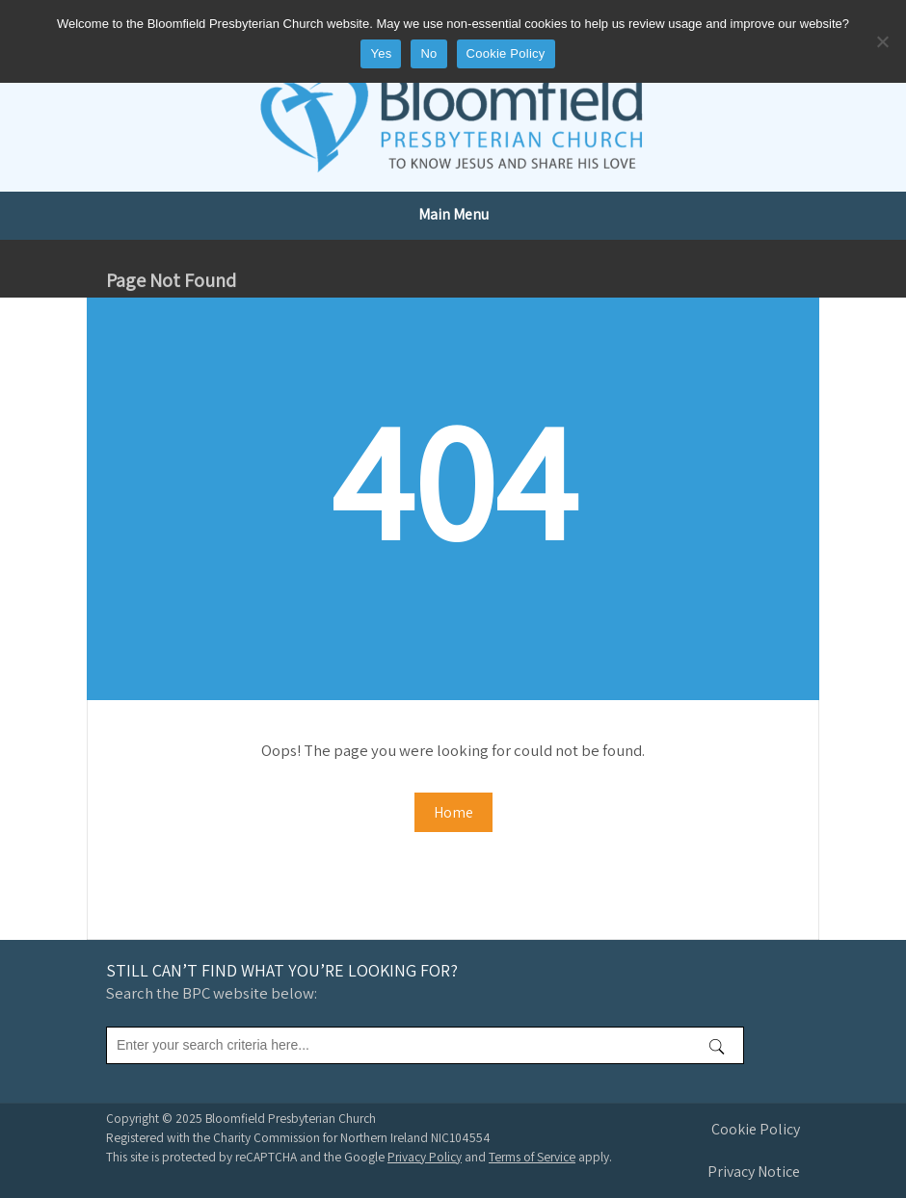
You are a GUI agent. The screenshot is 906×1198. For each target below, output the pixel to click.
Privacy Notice (753, 1171)
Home (453, 812)
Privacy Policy (424, 1156)
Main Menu (453, 214)
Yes (380, 53)
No (428, 53)
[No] (882, 41)
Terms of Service (532, 1156)
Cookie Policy (755, 1129)
